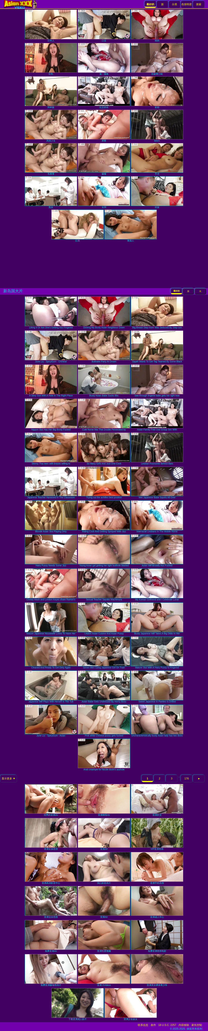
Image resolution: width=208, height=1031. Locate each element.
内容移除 (184, 1025)
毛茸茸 (51, 159)
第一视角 (104, 59)
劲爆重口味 (157, 59)
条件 (153, 1025)
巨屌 (77, 226)
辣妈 (157, 26)
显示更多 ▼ (8, 778)
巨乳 (51, 59)
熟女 (51, 192)
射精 (157, 92)
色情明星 (186, 4)
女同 (104, 192)
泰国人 (130, 226)
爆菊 (104, 159)
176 (186, 778)
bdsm (157, 126)
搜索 (198, 4)
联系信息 (143, 1025)
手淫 (157, 159)
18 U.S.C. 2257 (167, 1025)
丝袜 (157, 192)
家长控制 (197, 1025)
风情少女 (51, 126)
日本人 (51, 26)
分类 (174, 4)
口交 (104, 26)
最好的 (176, 291)
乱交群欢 (104, 92)
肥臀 (104, 126)
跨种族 (51, 92)
